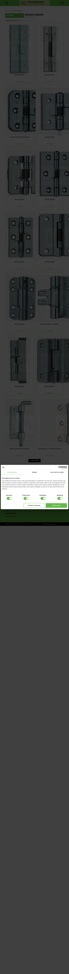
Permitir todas (56, 505)
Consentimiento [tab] (12, 472)
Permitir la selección (34, 505)
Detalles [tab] (34, 472)
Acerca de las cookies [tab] (57, 472)
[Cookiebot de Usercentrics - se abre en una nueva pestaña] (59, 467)
